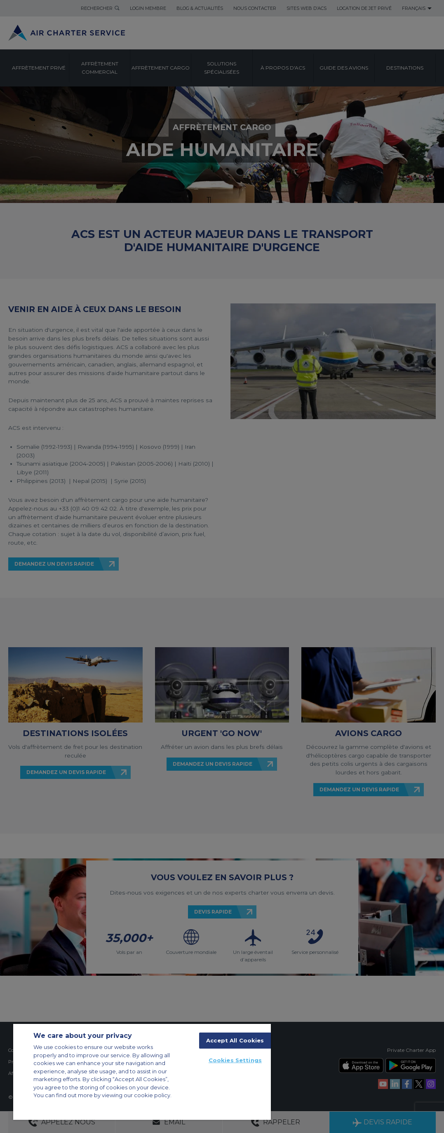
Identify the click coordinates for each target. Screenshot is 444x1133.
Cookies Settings (235, 1060)
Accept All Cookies (235, 1040)
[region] (142, 1072)
